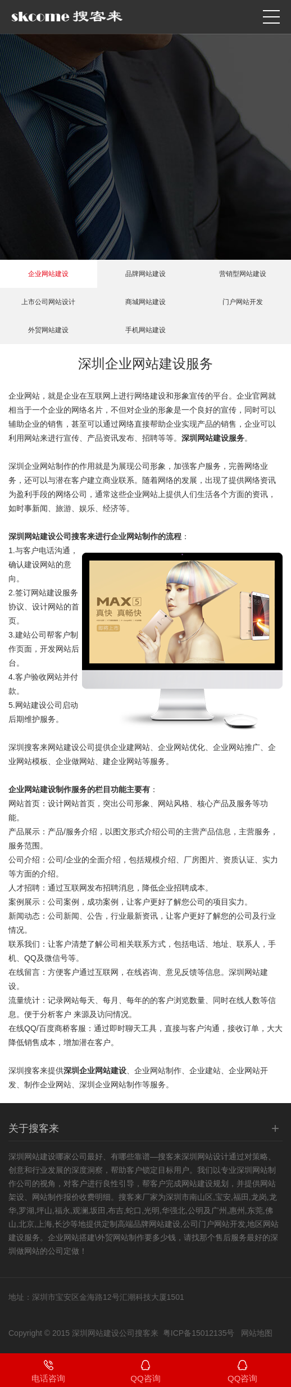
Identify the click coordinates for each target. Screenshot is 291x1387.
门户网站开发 (242, 302)
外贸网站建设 (48, 330)
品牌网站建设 (145, 274)
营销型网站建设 (242, 274)
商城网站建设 (145, 302)
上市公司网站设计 (48, 302)
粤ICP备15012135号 (199, 1333)
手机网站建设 (145, 330)
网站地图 (256, 1333)
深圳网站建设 (32, 1156)
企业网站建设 (48, 274)
